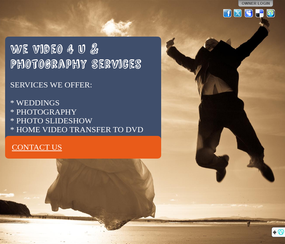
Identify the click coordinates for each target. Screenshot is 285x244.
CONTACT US (37, 147)
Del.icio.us (260, 13)
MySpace (249, 13)
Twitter (238, 13)
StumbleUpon (271, 13)
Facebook (227, 13)
